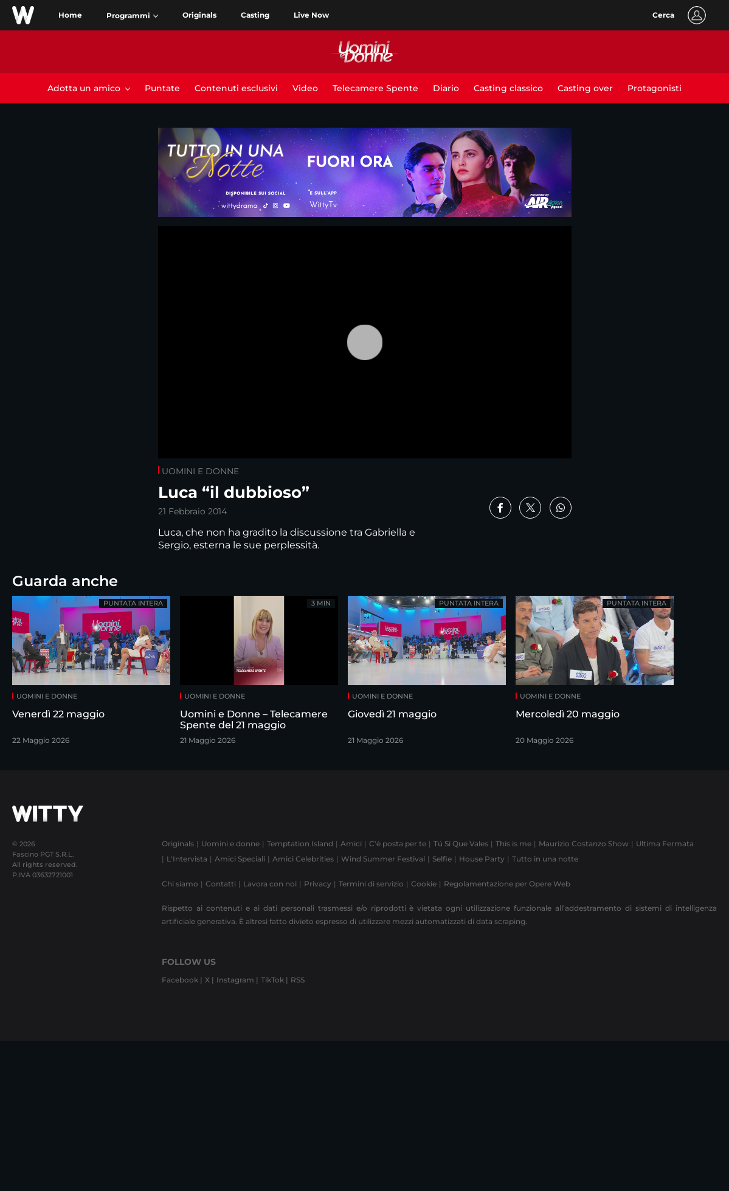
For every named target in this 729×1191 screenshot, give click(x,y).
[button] (132, 15)
